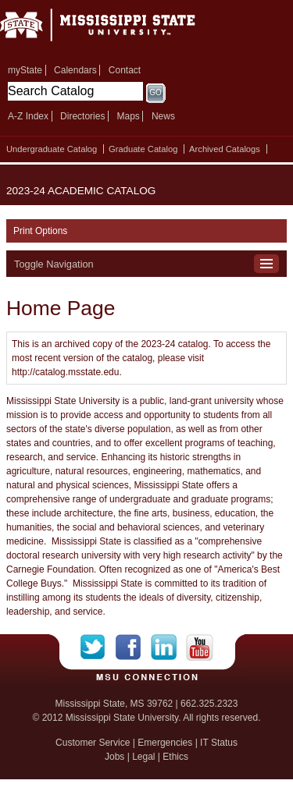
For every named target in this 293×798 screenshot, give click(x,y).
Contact (125, 70)
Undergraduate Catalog (51, 149)
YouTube (199, 647)
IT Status (219, 742)
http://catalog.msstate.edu (65, 372)
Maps (127, 116)
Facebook (133, 647)
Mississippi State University (117, 30)
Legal (143, 756)
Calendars (75, 70)
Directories (82, 116)
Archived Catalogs (224, 149)
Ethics (175, 756)
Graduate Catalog (143, 149)
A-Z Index (28, 116)
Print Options (40, 230)
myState (25, 70)
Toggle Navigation (54, 264)
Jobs (114, 756)
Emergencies (165, 742)
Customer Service (92, 742)
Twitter (98, 647)
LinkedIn (168, 647)
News (163, 116)
